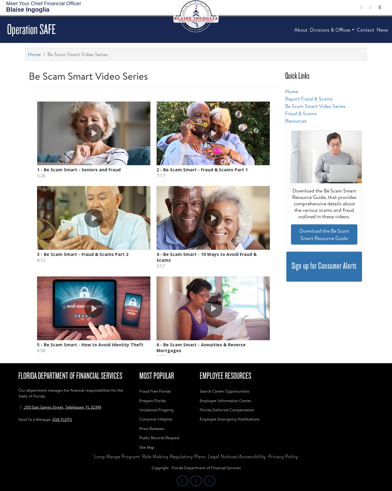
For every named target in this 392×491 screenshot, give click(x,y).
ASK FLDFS (62, 419)
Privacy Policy (283, 456)
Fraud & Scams (301, 113)
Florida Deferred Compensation (227, 410)
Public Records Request (159, 437)
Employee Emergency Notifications (229, 419)
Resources (296, 120)
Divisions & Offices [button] (330, 29)
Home (34, 54)
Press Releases (151, 428)
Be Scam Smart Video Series (315, 106)
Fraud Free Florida (155, 391)
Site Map (146, 447)
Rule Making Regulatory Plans (173, 456)
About (300, 29)
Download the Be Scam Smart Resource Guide (324, 234)
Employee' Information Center (225, 400)
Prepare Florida (152, 400)
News (382, 29)
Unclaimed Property (156, 410)
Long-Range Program (117, 456)
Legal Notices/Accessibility (237, 456)
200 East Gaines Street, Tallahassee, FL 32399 (59, 407)
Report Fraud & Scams (309, 98)
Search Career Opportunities (224, 391)
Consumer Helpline (155, 419)
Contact (365, 29)
